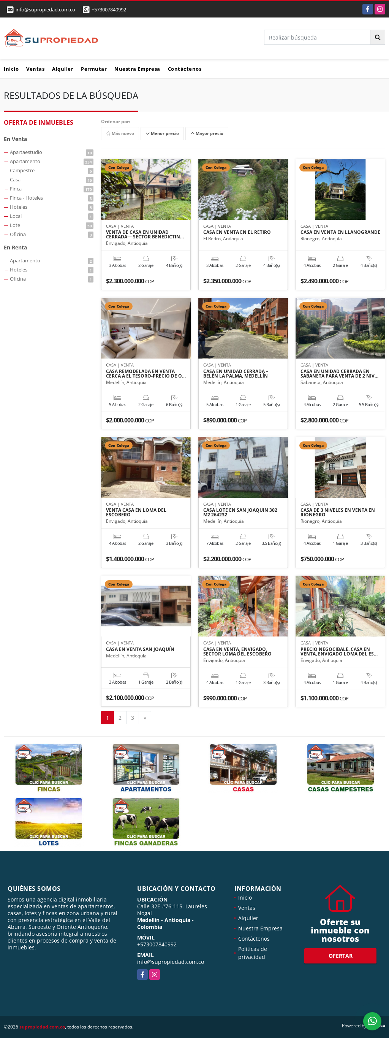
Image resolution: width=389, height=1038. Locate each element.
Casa (51, 179)
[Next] (145, 718)
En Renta (15, 247)
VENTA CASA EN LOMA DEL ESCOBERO (136, 512)
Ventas (35, 68)
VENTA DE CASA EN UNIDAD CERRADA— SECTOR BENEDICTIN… (145, 234)
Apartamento (51, 161)
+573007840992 (109, 9)
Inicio (11, 68)
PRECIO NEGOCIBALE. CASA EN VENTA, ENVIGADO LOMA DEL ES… (339, 651)
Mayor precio (206, 133)
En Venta (15, 139)
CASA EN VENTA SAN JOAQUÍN (140, 649)
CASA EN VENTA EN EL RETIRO (237, 232)
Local (51, 216)
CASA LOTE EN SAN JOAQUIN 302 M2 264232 (240, 512)
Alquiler (62, 68)
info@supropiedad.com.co (170, 961)
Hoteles (51, 207)
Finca (51, 188)
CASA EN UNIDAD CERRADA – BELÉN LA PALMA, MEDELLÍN (235, 373)
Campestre (51, 170)
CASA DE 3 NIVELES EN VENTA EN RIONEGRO (337, 512)
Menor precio (162, 133)
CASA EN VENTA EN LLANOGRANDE (340, 232)
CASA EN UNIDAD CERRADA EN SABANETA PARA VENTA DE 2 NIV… (339, 373)
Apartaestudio (51, 152)
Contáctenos (185, 68)
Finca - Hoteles (51, 197)
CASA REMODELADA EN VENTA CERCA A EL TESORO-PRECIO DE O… (146, 373)
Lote (51, 225)
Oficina (51, 234)
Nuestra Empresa (137, 68)
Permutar (94, 68)
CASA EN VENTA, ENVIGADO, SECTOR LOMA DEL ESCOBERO (237, 651)
